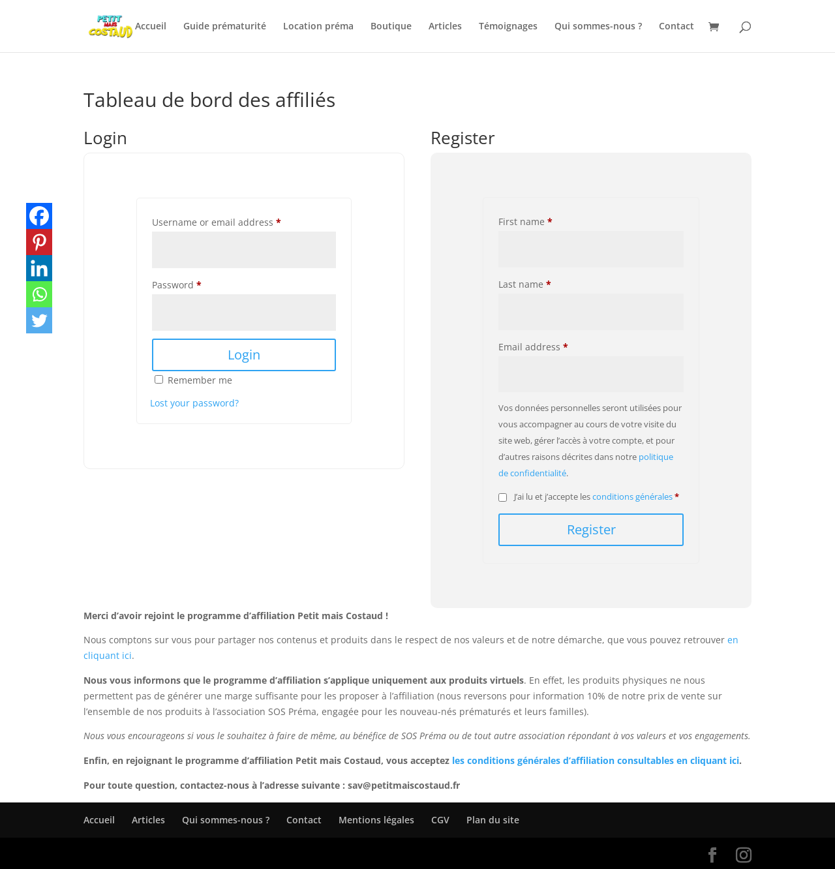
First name (525, 221)
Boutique (391, 27)
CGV (440, 820)
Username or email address (216, 222)
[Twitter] (39, 320)
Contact (676, 27)
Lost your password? (194, 403)
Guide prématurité (224, 27)
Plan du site (492, 820)
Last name (524, 284)
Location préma (318, 27)
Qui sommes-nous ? (598, 27)
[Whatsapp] (39, 294)
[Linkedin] (39, 268)
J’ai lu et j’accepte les (588, 496)
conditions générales (632, 496)
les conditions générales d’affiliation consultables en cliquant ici (595, 760)
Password (177, 285)
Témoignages (508, 27)
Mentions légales (376, 820)
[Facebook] (39, 216)
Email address (533, 347)
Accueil (150, 27)
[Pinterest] (39, 242)
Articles (445, 27)
